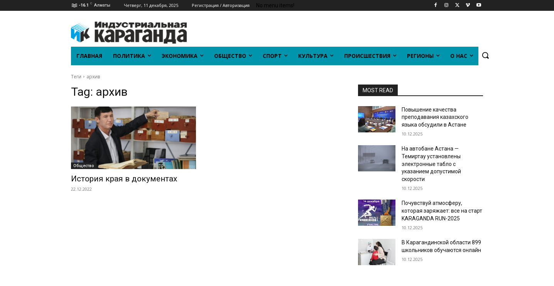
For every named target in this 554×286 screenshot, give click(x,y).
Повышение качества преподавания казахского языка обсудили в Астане (435, 117)
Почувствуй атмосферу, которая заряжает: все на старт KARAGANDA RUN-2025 (442, 210)
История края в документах (124, 178)
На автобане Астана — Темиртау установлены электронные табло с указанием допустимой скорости (431, 164)
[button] (485, 55)
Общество (83, 165)
